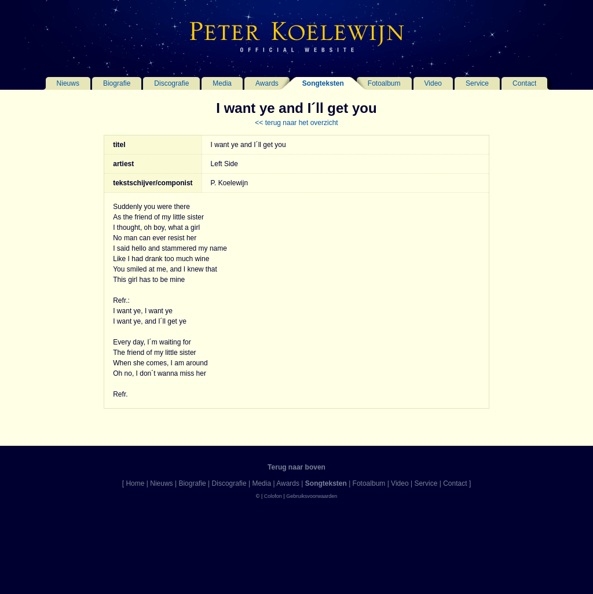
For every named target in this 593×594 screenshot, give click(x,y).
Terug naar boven (296, 467)
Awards (267, 83)
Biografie (116, 83)
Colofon (273, 496)
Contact (524, 83)
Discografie (171, 83)
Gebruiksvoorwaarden (311, 496)
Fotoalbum (384, 83)
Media (222, 83)
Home (135, 483)
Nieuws (68, 83)
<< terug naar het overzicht (296, 123)
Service (477, 83)
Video (433, 83)
